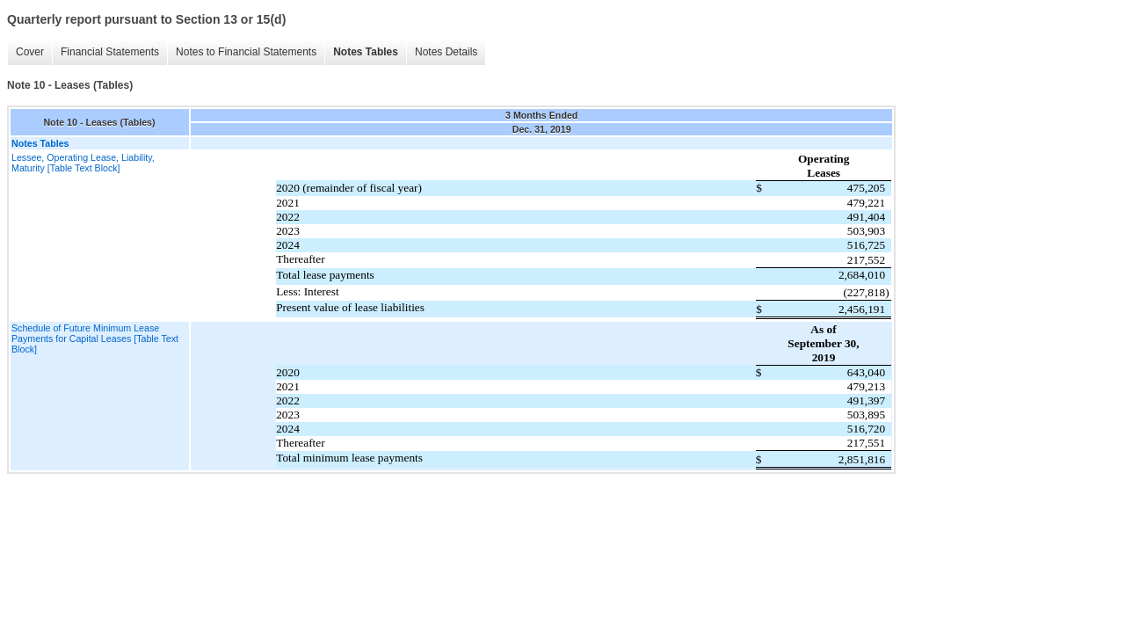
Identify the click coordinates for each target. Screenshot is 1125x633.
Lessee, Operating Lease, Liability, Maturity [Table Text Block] (83, 162)
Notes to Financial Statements (246, 52)
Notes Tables (365, 52)
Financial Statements (110, 52)
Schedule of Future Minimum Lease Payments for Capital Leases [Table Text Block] (94, 338)
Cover (30, 52)
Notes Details (446, 52)
